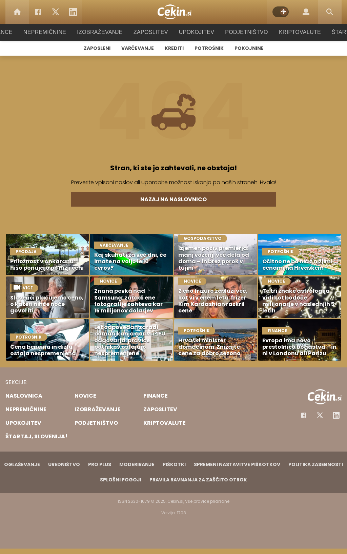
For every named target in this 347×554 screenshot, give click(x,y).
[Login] (306, 12)
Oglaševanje (22, 464)
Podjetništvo (242, 32)
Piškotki (174, 464)
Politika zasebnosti (315, 464)
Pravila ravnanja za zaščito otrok (198, 479)
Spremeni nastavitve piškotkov (237, 464)
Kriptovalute (293, 32)
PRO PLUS (99, 464)
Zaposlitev (151, 32)
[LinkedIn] (73, 12)
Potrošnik (209, 48)
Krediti (174, 48)
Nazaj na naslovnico (173, 199)
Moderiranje (137, 464)
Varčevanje (137, 48)
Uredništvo (64, 464)
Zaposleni (97, 48)
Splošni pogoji (120, 479)
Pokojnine (249, 48)
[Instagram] (336, 415)
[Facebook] (38, 12)
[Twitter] (55, 12)
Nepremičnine (51, 32)
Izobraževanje (103, 32)
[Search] (330, 12)
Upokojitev (194, 32)
